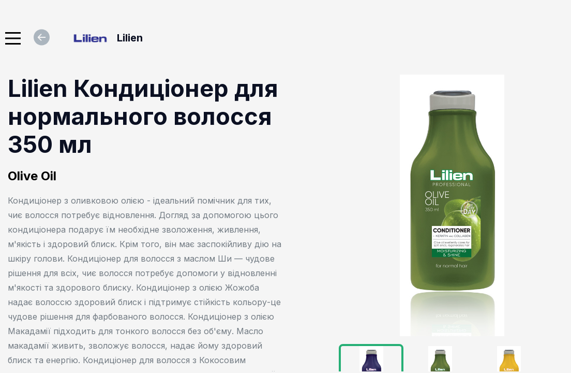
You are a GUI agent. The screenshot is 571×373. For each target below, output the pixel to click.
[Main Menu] (13, 38)
